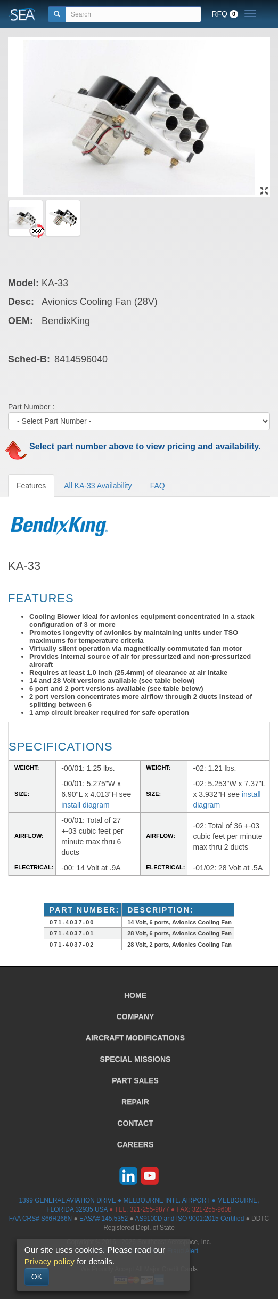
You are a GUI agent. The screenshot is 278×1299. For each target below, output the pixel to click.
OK (36, 1276)
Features (31, 485)
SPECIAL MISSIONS (135, 1059)
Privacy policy (49, 1261)
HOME (135, 995)
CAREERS (135, 1144)
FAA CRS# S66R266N (40, 1218)
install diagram (85, 805)
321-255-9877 (149, 1209)
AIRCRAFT (135, 1038)
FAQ (157, 485)
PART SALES (135, 1080)
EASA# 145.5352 (103, 1218)
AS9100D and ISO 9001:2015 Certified (189, 1218)
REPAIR (135, 1102)
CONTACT (135, 1123)
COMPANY (135, 1016)
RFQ (224, 14)
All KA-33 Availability (98, 485)
